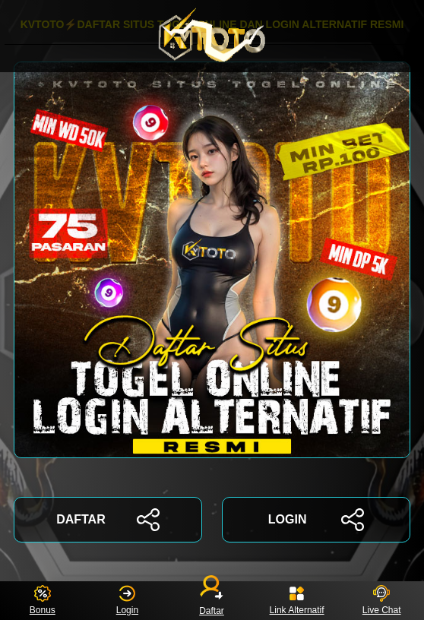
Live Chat (381, 600)
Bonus (42, 600)
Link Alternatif (297, 600)
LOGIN (316, 519)
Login (127, 600)
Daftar (212, 600)
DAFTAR (108, 519)
